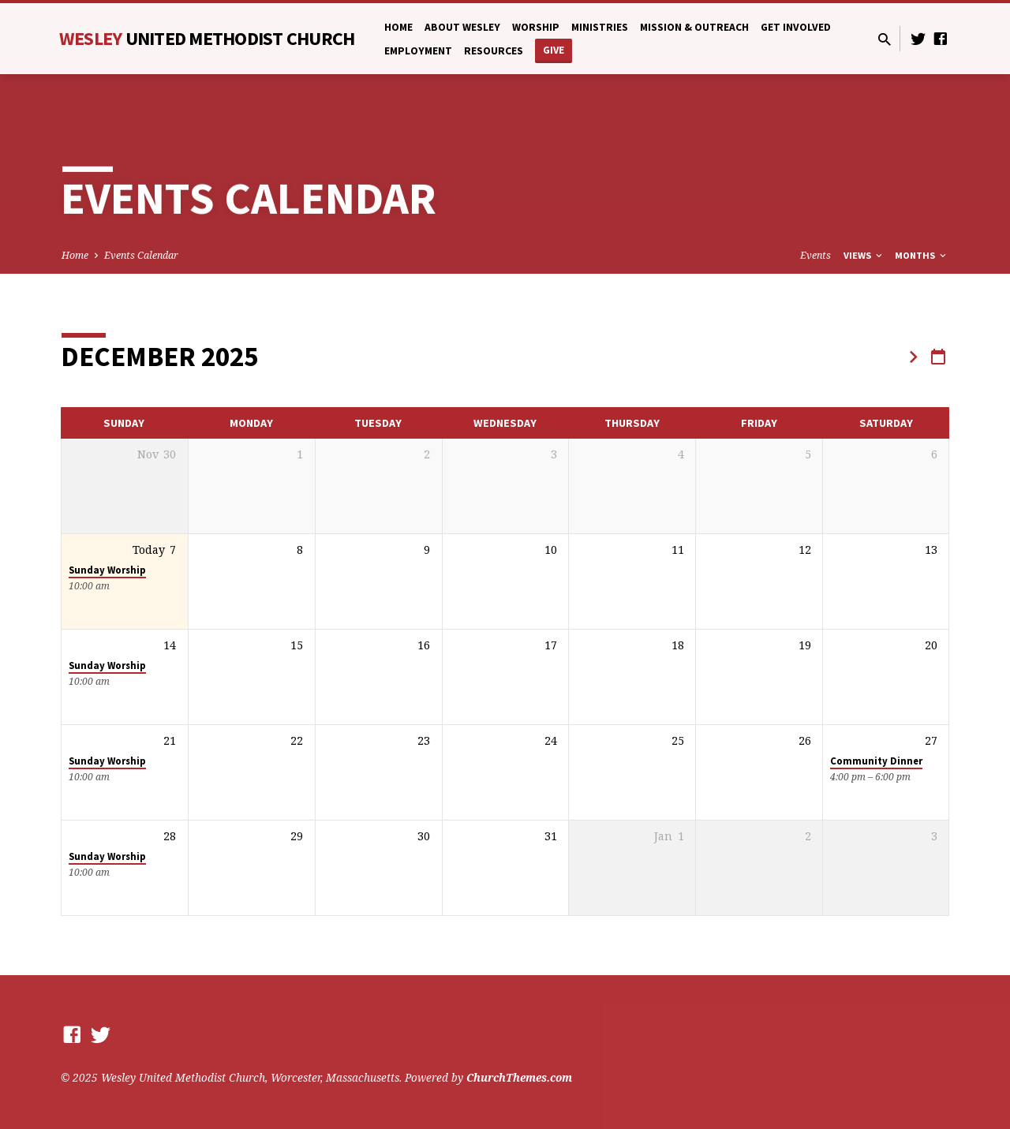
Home (398, 27)
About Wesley (462, 27)
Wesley (207, 38)
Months (921, 255)
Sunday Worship (107, 570)
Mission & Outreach (694, 27)
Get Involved (796, 27)
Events (815, 255)
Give (553, 50)
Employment (418, 51)
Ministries (599, 27)
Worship (535, 27)
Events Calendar (141, 255)
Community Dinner (876, 761)
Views (864, 255)
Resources (493, 51)
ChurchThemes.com (519, 1077)
